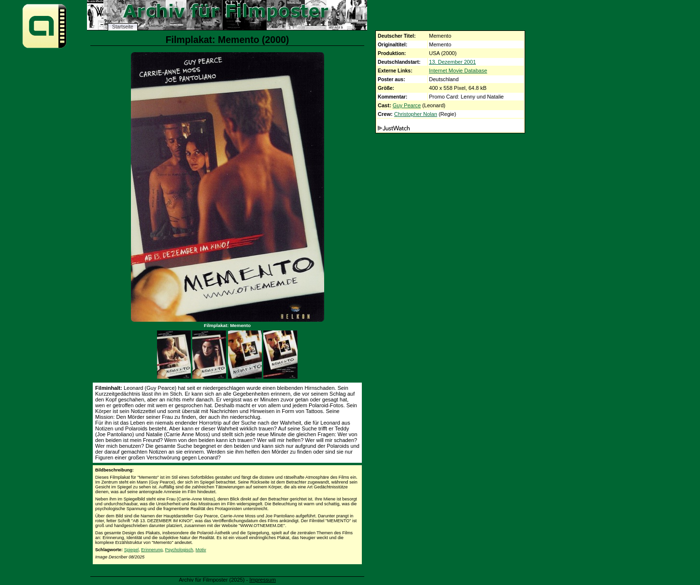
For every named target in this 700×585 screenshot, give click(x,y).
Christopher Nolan (415, 114)
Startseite (122, 26)
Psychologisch (179, 549)
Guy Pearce (407, 105)
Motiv (201, 549)
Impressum (262, 580)
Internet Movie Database (458, 70)
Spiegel (131, 549)
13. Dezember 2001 (452, 62)
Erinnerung (152, 549)
